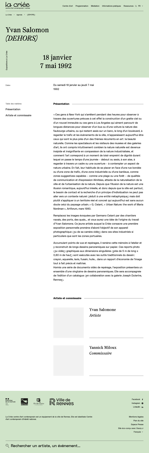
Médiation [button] (95, 6)
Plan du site (138, 421)
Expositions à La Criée (7, 60)
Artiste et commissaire (18, 115)
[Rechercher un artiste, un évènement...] (136, 6)
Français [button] (137, 432)
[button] (110, 48)
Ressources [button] (128, 6)
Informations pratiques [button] (111, 6)
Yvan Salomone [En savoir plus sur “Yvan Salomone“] (102, 310)
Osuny (139, 428)
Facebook (136, 399)
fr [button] (139, 6)
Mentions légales (136, 417)
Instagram (136, 403)
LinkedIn (136, 407)
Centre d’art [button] (68, 6)
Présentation (13, 109)
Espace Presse (137, 424)
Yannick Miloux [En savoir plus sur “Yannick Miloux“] (103, 348)
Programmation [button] (82, 6)
